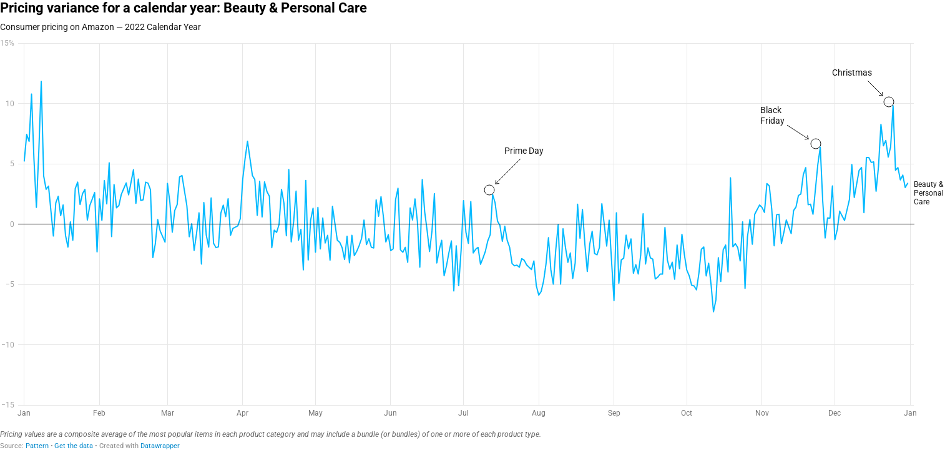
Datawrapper (160, 446)
